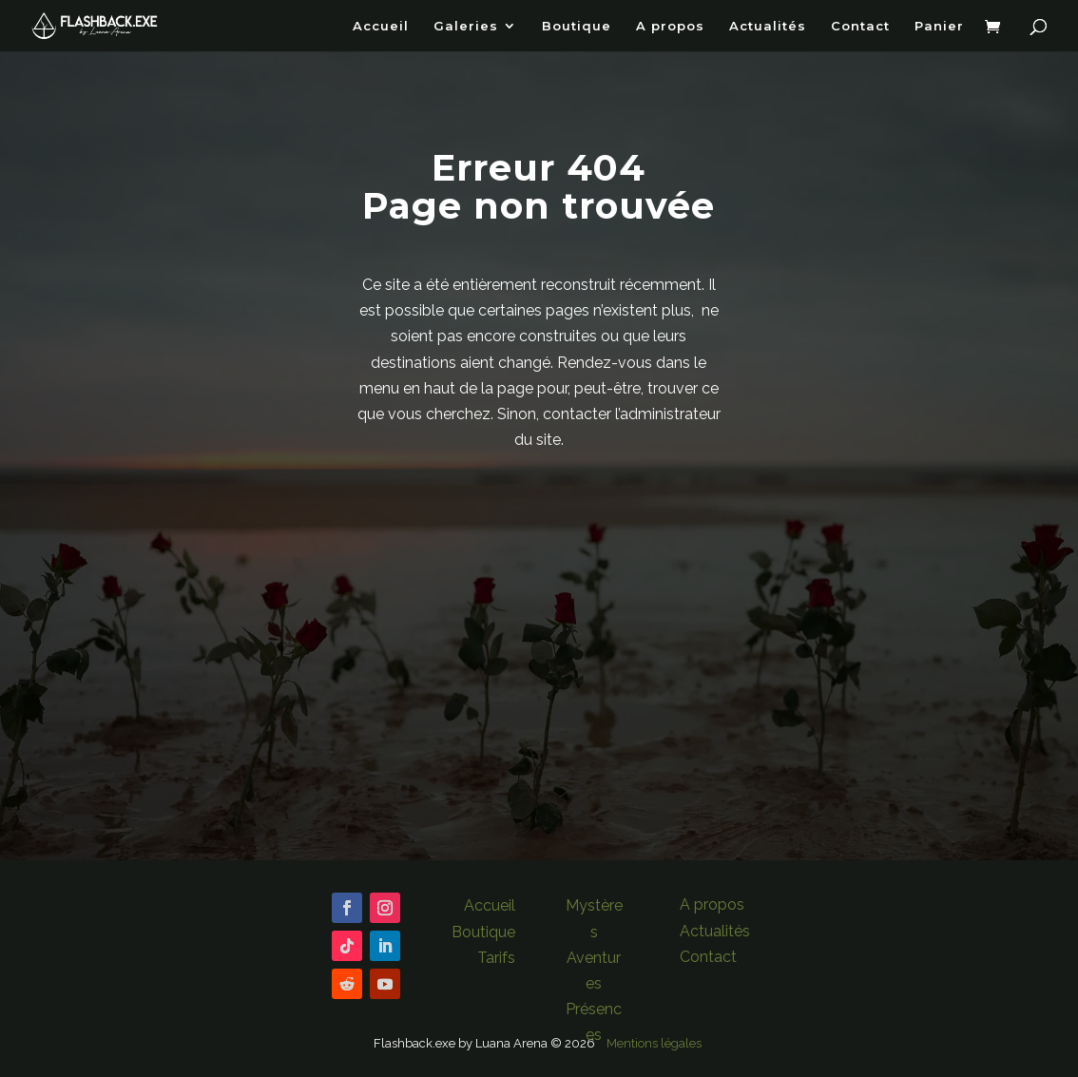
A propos (670, 26)
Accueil (381, 26)
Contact (860, 26)
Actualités (767, 26)
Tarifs (496, 958)
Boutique (576, 26)
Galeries (465, 26)
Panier (939, 26)
